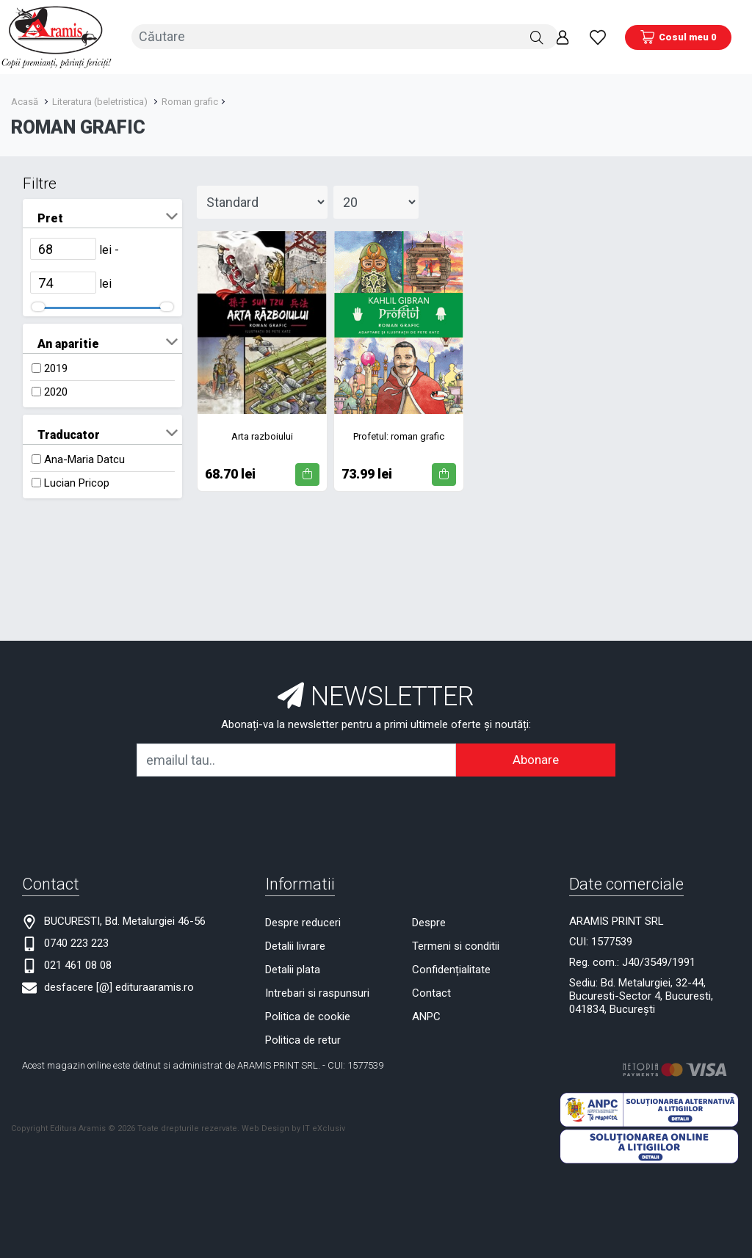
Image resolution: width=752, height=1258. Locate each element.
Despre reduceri (303, 920)
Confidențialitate (451, 967)
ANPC (426, 1014)
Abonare (536, 757)
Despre (429, 920)
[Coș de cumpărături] (678, 36)
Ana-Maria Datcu (84, 457)
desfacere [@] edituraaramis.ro (119, 985)
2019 (56, 366)
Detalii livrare (295, 943)
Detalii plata (292, 967)
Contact (431, 990)
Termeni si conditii (455, 943)
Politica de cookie (307, 1014)
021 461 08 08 (78, 963)
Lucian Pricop (76, 480)
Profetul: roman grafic (398, 433)
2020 (56, 389)
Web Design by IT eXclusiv (293, 1125)
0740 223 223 (76, 941)
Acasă (24, 99)
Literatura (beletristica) (100, 99)
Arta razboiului (262, 433)
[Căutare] (537, 36)
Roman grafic (190, 99)
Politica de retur (303, 1037)
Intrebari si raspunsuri (317, 990)
